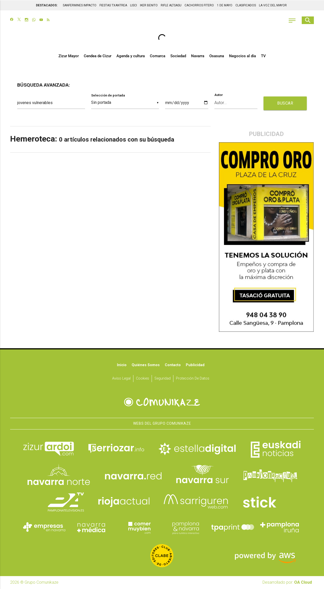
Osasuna (216, 56)
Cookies (142, 379)
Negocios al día (242, 56)
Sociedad (178, 56)
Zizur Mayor (68, 56)
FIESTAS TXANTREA (113, 5)
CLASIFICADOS (245, 5)
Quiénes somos (146, 365)
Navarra (197, 56)
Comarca (157, 56)
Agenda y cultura (130, 56)
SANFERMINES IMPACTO (79, 5)
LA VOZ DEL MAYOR (273, 5)
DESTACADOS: (46, 5)
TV (263, 56)
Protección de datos (192, 379)
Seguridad (162, 379)
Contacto (173, 365)
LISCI (133, 5)
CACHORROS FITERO (199, 5)
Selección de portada (108, 95)
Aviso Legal (121, 379)
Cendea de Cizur (97, 56)
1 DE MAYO (224, 5)
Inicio (122, 365)
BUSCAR (285, 103)
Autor (218, 95)
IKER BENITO (149, 5)
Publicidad (195, 365)
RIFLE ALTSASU (171, 5)
